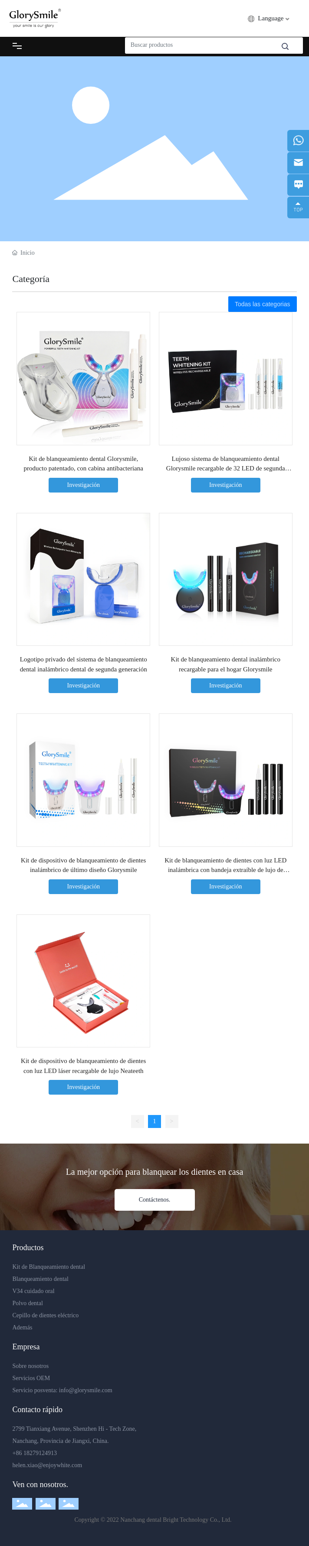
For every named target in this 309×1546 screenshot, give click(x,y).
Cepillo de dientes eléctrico (45, 1315)
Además (22, 1327)
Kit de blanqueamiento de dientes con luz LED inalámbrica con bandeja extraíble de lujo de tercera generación (225, 870)
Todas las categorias (262, 304)
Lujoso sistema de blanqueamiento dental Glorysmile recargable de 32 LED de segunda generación (225, 468)
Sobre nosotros (30, 1366)
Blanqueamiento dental (40, 1279)
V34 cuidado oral (33, 1291)
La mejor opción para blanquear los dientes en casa (154, 1172)
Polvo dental (27, 1303)
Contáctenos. (155, 1199)
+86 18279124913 (34, 1453)
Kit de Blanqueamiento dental (48, 1267)
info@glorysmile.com (85, 1390)
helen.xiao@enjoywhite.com (47, 1465)
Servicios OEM (31, 1378)
